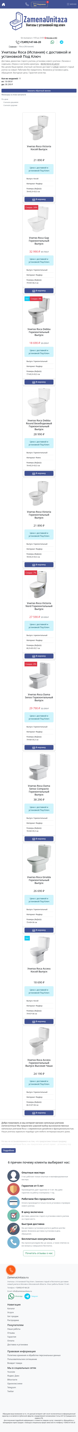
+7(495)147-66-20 (22, 1287)
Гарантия (11, 1336)
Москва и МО (51, 38)
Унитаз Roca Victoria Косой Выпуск (39, 148)
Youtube (11, 1372)
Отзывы (11, 1333)
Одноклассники (14, 1383)
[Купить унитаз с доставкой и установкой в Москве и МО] (3, 4)
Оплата (10, 1340)
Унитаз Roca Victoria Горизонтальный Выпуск (39, 514)
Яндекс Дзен (13, 1375)
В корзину (39, 199)
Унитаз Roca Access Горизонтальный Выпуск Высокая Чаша (39, 1062)
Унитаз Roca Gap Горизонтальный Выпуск (39, 240)
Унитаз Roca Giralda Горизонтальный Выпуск (39, 880)
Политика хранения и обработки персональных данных (34, 1355)
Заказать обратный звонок (39, 91)
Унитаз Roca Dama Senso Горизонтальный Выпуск (39, 697)
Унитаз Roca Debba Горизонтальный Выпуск (38, 332)
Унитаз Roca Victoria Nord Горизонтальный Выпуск (39, 606)
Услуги (10, 1312)
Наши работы (13, 1329)
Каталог (11, 1308)
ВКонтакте (12, 1379)
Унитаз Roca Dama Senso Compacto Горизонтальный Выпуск (39, 790)
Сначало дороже (10, 105)
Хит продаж (12, 1316)
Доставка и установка (17, 1344)
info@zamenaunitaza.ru (22, 1291)
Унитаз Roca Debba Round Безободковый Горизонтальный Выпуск (39, 425)
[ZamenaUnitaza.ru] (18, 1277)
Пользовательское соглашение (22, 1359)
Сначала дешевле (10, 102)
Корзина (40, 4)
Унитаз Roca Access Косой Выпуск (39, 970)
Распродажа (13, 1320)
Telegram (11, 1387)
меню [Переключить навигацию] (71, 4)
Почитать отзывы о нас (39, 1253)
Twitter (10, 1391)
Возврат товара (14, 1363)
